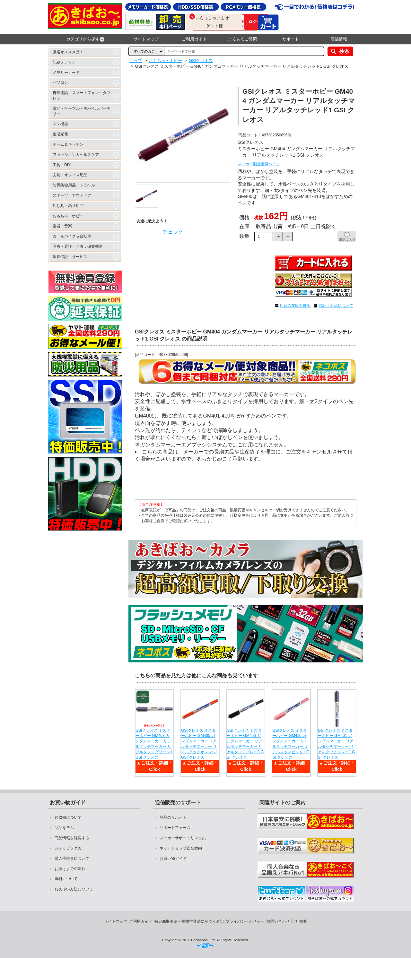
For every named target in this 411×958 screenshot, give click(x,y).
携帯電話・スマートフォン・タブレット (81, 95)
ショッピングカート (72, 848)
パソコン (60, 82)
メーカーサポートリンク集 (183, 838)
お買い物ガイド (173, 858)
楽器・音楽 (62, 226)
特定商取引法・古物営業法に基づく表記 (189, 921)
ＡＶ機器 (60, 124)
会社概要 (299, 921)
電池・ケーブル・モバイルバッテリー (81, 111)
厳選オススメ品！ (68, 52)
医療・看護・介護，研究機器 (78, 246)
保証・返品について (336, 305)
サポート (290, 39)
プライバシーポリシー (245, 921)
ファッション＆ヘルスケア (76, 154)
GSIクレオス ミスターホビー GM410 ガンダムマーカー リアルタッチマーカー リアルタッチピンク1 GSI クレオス (290, 744)
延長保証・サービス (70, 257)
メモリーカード (66, 72)
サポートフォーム (175, 827)
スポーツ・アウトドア (72, 195)
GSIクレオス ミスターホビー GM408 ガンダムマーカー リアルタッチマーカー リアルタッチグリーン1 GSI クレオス (154, 744)
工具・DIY (62, 165)
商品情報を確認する (72, 838)
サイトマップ (146, 39)
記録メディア (64, 62)
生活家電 (60, 134)
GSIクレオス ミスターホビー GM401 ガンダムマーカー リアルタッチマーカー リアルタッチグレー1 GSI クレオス (336, 744)
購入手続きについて (72, 858)
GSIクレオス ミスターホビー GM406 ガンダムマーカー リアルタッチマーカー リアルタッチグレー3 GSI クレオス (245, 744)
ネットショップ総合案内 (181, 848)
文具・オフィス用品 (70, 175)
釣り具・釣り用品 (68, 205)
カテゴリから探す (85, 39)
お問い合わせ (278, 921)
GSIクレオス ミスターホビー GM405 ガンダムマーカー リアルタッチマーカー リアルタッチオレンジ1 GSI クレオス (199, 744)
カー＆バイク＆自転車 (72, 236)
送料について (66, 878)
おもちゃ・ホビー (68, 216)
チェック (172, 232)
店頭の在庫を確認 (295, 305)
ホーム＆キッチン (68, 144)
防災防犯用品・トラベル (74, 185)
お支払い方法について (74, 889)
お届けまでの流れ (70, 869)
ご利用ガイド (194, 39)
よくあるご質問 (242, 39)
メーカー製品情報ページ (259, 164)
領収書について (68, 817)
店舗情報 (338, 39)
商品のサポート (173, 817)
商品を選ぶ (64, 827)
